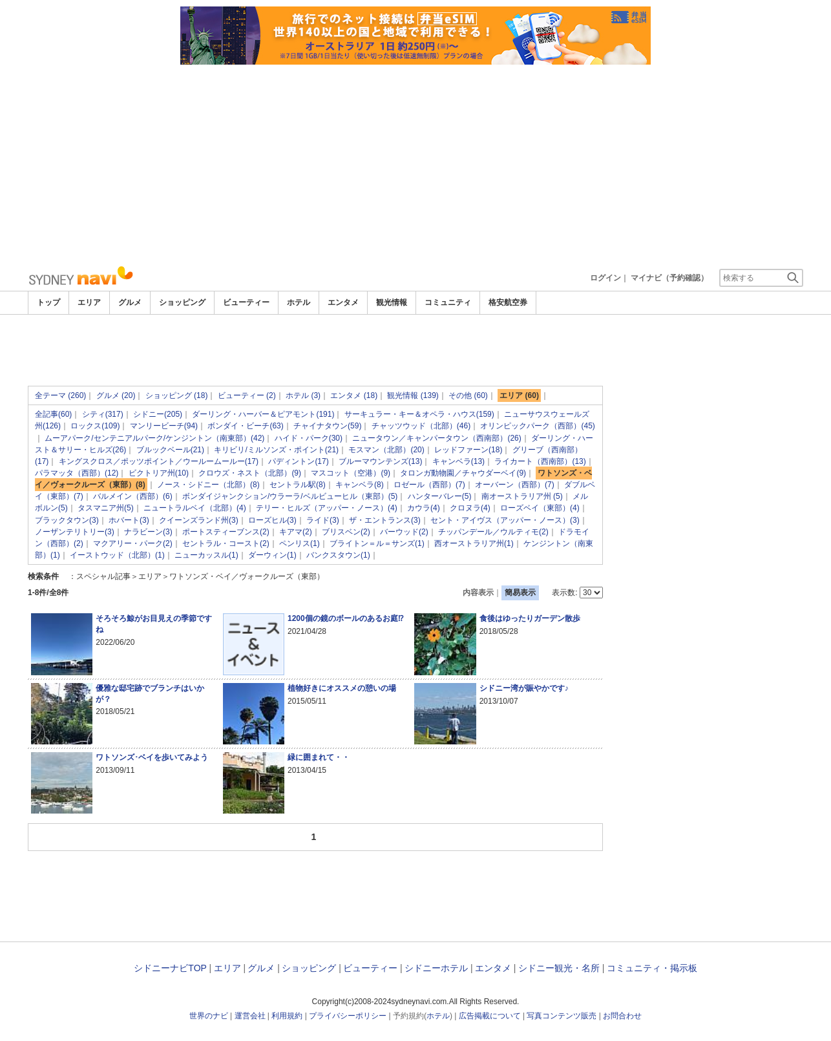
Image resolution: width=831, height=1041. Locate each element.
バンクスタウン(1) (338, 555)
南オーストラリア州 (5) (522, 496)
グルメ (130, 302)
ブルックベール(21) (170, 449)
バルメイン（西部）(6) (133, 496)
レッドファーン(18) (468, 449)
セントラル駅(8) (297, 484)
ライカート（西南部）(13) (539, 461)
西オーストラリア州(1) (474, 543)
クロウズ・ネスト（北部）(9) (249, 473)
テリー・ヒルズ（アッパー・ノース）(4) (326, 507)
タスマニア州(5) (106, 507)
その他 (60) (468, 395)
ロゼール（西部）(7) (429, 484)
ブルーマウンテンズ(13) (380, 461)
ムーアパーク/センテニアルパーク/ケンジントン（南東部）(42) (154, 438)
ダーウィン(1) (272, 555)
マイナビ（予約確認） (669, 277)
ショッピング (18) (176, 395)
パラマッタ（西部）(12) (76, 473)
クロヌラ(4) (470, 507)
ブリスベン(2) (346, 531)
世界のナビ (208, 1015)
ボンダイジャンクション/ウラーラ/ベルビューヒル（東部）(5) (289, 496)
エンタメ (343, 302)
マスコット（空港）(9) (350, 473)
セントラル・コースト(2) (225, 543)
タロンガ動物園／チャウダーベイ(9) (463, 473)
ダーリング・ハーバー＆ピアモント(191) (263, 414)
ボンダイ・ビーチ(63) (245, 425)
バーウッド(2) (404, 531)
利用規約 (286, 1015)
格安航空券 (508, 302)
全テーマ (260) (60, 395)
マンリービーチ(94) (164, 425)
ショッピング (182, 302)
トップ (48, 302)
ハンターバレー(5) (440, 496)
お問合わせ (622, 1015)
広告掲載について (490, 1015)
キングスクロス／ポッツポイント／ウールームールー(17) (158, 461)
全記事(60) (53, 414)
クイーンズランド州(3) (198, 520)
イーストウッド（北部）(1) (117, 555)
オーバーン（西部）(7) (514, 484)
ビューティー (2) (247, 395)
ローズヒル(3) (272, 520)
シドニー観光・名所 (559, 968)
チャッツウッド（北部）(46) (421, 425)
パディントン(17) (298, 461)
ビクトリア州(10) (159, 473)
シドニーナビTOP (170, 968)
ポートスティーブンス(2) (225, 531)
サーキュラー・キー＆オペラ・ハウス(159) (419, 414)
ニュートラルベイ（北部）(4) (194, 507)
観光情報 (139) (412, 395)
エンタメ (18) (353, 395)
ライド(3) (322, 520)
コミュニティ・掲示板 (652, 968)
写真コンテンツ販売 (561, 1015)
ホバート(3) (129, 520)
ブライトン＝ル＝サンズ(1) (377, 543)
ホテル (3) (303, 395)
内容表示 (478, 592)
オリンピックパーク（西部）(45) (537, 425)
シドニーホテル (436, 968)
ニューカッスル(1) (206, 555)
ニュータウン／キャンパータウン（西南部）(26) (436, 438)
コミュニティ (448, 302)
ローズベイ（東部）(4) (540, 507)
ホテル (298, 302)
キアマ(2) (295, 531)
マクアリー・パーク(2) (133, 543)
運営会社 (250, 1015)
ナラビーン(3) (148, 531)
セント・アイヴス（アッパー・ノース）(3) (505, 520)
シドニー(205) (157, 414)
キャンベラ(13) (458, 461)
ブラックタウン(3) (67, 520)
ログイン (605, 277)
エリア (89, 302)
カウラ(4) (423, 507)
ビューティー (246, 302)
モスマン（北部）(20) (386, 449)
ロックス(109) (95, 425)
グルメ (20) (116, 395)
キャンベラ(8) (359, 484)
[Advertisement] (415, 161)
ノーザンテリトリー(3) (74, 531)
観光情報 (391, 302)
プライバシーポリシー (347, 1015)
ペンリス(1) (299, 543)
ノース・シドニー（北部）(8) (208, 484)
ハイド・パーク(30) (308, 438)
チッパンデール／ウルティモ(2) (493, 531)
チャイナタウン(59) (327, 425)
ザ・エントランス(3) (385, 520)
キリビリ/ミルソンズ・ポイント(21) (276, 449)
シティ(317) (102, 414)
